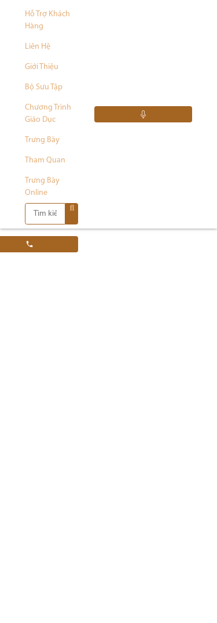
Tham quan (45, 160)
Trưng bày (42, 140)
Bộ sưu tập (43, 87)
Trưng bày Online (42, 186)
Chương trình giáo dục (48, 113)
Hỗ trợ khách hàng (47, 20)
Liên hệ (37, 46)
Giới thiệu (41, 67)
